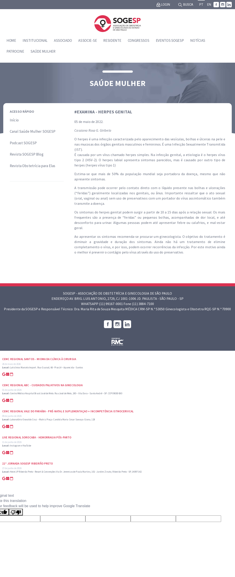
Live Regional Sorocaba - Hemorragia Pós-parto (36, 437)
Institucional (35, 40)
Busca (185, 5)
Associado (63, 40)
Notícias (197, 40)
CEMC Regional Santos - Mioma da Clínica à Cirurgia (39, 359)
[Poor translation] (16, 512)
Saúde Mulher (42, 51)
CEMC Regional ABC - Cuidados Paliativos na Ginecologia (42, 385)
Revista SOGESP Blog (26, 154)
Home (11, 40)
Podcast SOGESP (23, 143)
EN (209, 5)
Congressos (138, 40)
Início (14, 120)
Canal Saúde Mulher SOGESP (33, 131)
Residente (112, 40)
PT (201, 5)
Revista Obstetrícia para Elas (32, 166)
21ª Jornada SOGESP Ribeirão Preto (27, 463)
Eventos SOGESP (170, 40)
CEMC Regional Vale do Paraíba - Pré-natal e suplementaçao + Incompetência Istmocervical (67, 411)
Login (163, 5)
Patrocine (15, 51)
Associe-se (87, 40)
